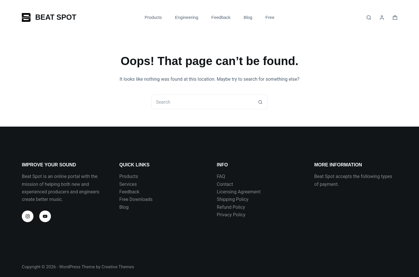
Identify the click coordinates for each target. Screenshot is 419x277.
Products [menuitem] (153, 17)
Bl (121, 207)
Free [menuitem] (269, 17)
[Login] (382, 17)
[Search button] (260, 102)
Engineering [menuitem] (186, 17)
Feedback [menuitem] (220, 17)
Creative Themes (118, 266)
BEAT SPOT (55, 17)
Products (128, 176)
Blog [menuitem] (248, 17)
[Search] (369, 17)
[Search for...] (202, 102)
